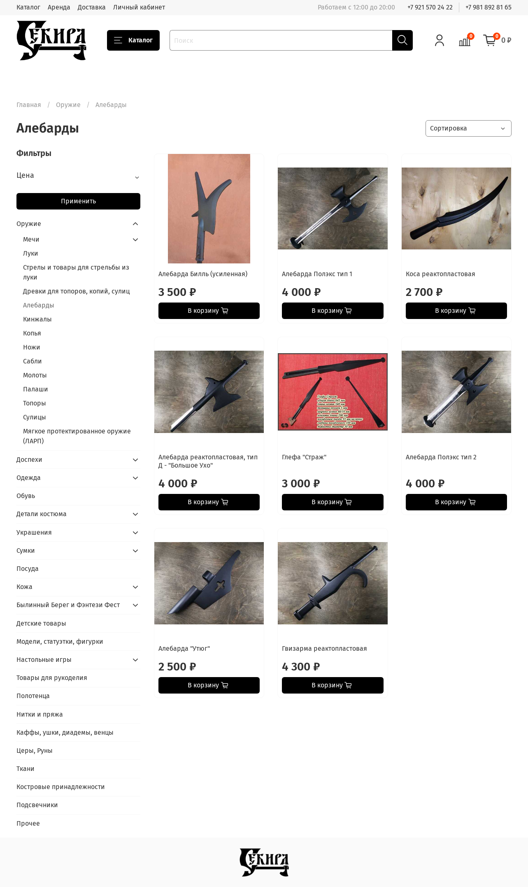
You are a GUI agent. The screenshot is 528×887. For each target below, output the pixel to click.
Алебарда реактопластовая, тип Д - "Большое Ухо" (208, 461)
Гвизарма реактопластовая (324, 648)
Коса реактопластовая (440, 274)
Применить (78, 201)
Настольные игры (44, 660)
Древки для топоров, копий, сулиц (76, 291)
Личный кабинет (139, 7)
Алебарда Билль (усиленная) (202, 274)
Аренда (59, 7)
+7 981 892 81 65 (488, 7)
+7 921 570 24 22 (430, 7)
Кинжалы (37, 319)
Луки (30, 253)
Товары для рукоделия (51, 678)
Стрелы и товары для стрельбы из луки (76, 272)
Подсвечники (37, 805)
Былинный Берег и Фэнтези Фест (68, 605)
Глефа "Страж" (304, 457)
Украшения (34, 532)
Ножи (31, 347)
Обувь (25, 496)
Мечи (31, 239)
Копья (32, 333)
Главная (28, 105)
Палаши (35, 389)
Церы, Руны (34, 750)
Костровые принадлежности (60, 787)
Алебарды (38, 305)
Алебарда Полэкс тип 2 (441, 457)
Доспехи (29, 459)
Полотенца (33, 696)
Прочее (28, 823)
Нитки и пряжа (39, 714)
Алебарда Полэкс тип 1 (317, 274)
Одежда (28, 478)
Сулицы (34, 417)
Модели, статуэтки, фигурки (59, 641)
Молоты (35, 375)
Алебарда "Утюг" (184, 648)
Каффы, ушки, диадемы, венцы (65, 732)
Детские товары (41, 623)
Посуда (27, 569)
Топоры (34, 403)
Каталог (28, 7)
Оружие (68, 105)
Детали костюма (41, 514)
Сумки (25, 550)
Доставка (92, 7)
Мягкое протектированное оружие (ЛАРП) (77, 436)
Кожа (24, 587)
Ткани (25, 769)
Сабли (32, 361)
